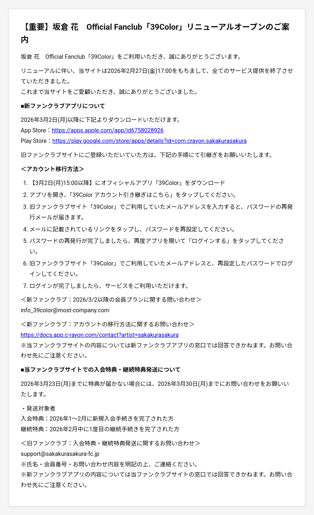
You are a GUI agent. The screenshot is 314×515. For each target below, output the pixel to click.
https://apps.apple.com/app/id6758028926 (108, 130)
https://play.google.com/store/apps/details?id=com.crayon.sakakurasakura (150, 140)
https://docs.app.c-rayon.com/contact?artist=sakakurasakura (100, 334)
